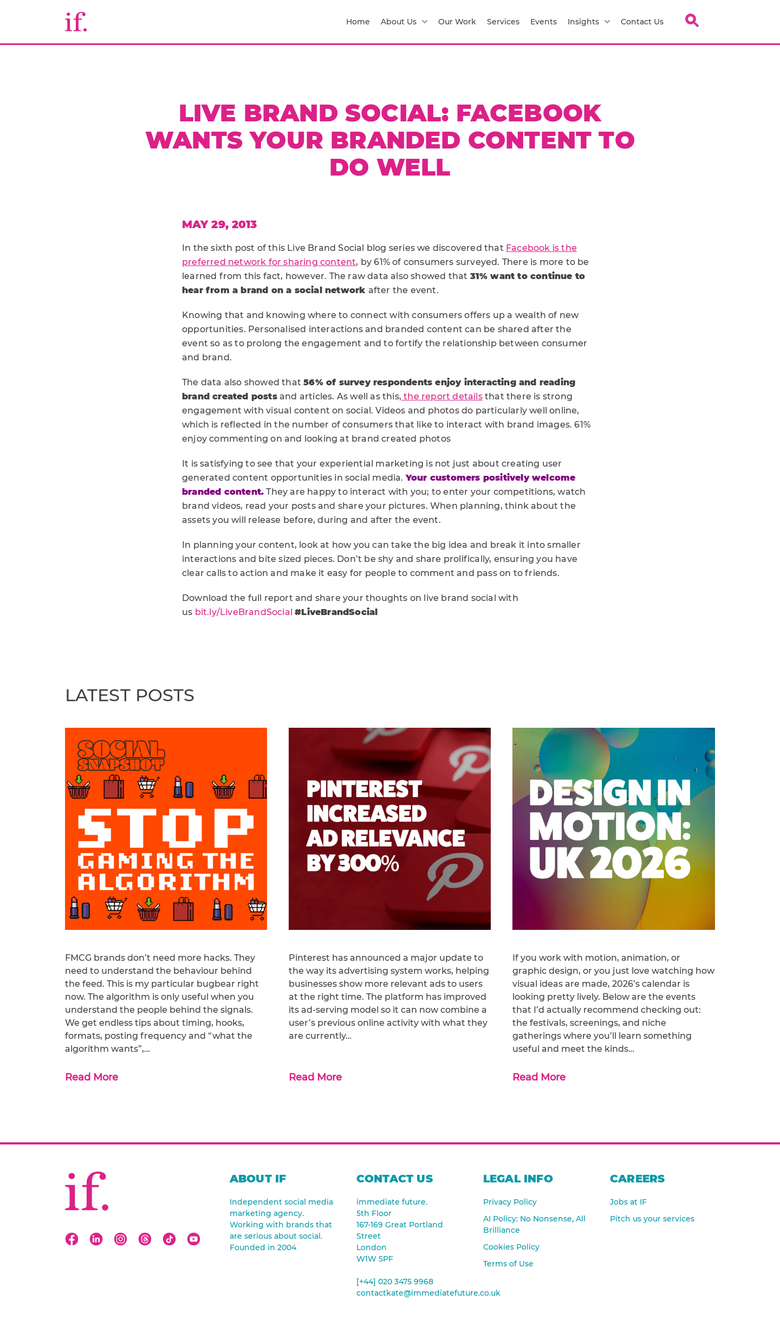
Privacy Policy (510, 1202)
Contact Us (642, 22)
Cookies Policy (511, 1247)
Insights (589, 22)
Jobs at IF (628, 1202)
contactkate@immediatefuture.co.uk (408, 1293)
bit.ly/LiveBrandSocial (243, 612)
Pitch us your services (652, 1219)
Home (358, 22)
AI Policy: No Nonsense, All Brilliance (534, 1224)
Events (543, 22)
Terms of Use (508, 1264)
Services (503, 22)
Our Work (457, 22)
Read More (91, 1077)
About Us (404, 22)
